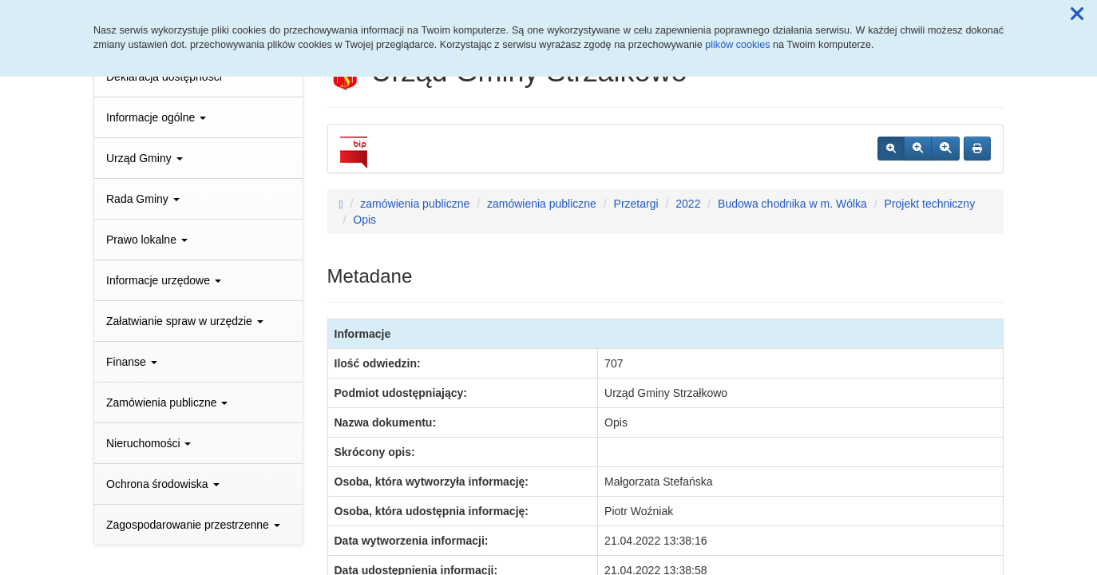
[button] (1077, 14)
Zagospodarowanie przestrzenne (193, 524)
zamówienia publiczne (414, 203)
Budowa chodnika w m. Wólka (792, 203)
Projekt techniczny (930, 203)
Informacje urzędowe (163, 280)
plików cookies (737, 44)
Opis (364, 219)
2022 (687, 203)
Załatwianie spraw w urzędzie (184, 321)
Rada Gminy (143, 198)
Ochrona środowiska (163, 484)
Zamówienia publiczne (167, 402)
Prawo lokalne (147, 239)
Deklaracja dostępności (164, 76)
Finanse (131, 361)
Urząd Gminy (144, 158)
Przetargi (636, 203)
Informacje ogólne (156, 117)
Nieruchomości (148, 443)
